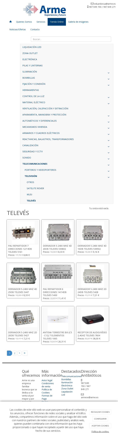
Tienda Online (57, 21)
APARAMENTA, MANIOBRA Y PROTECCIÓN (66, 115)
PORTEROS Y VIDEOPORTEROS (68, 170)
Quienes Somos (24, 21)
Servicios (41, 21)
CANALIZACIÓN (66, 146)
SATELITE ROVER (35, 188)
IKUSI (29, 194)
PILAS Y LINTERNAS (32, 65)
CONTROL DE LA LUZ (66, 97)
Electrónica (66, 385)
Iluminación (67, 382)
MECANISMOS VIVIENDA (66, 127)
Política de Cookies (47, 391)
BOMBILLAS (66, 78)
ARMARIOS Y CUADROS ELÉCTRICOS (66, 134)
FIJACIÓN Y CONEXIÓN (66, 84)
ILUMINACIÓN (66, 72)
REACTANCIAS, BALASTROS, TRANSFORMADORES (66, 140)
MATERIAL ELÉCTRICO (66, 103)
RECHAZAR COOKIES (100, 412)
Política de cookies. (100, 431)
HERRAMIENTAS (30, 90)
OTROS (30, 182)
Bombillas (66, 379)
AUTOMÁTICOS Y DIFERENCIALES (66, 121)
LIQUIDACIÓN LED (31, 47)
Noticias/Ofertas (17, 29)
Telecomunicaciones (71, 376)
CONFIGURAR (100, 418)
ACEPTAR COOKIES (100, 425)
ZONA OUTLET (30, 53)
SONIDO (66, 158)
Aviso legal (47, 380)
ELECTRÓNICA (29, 59)
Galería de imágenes (78, 21)
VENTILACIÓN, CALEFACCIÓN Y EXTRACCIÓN (45, 108)
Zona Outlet (67, 388)
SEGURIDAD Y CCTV (66, 152)
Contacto (35, 29)
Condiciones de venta (48, 385)
